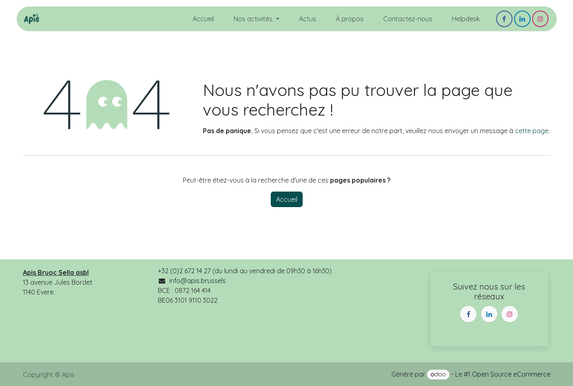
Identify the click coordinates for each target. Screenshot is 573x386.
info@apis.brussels (197, 281)
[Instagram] (540, 19)
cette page (531, 131)
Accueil (286, 199)
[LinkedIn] (522, 19)
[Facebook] (504, 19)
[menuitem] (203, 19)
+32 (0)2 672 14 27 (184, 271)
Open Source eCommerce (511, 374)
